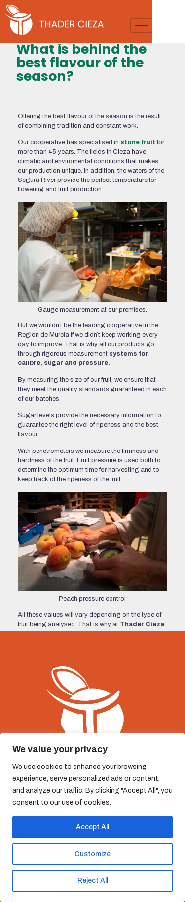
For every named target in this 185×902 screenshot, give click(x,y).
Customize (92, 853)
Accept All (92, 827)
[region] (92, 817)
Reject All (92, 880)
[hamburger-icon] (174, 25)
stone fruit (137, 142)
